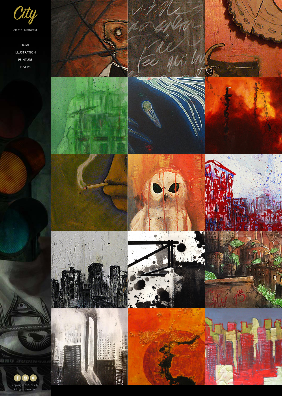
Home (25, 45)
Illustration (25, 52)
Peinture (25, 59)
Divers (25, 67)
